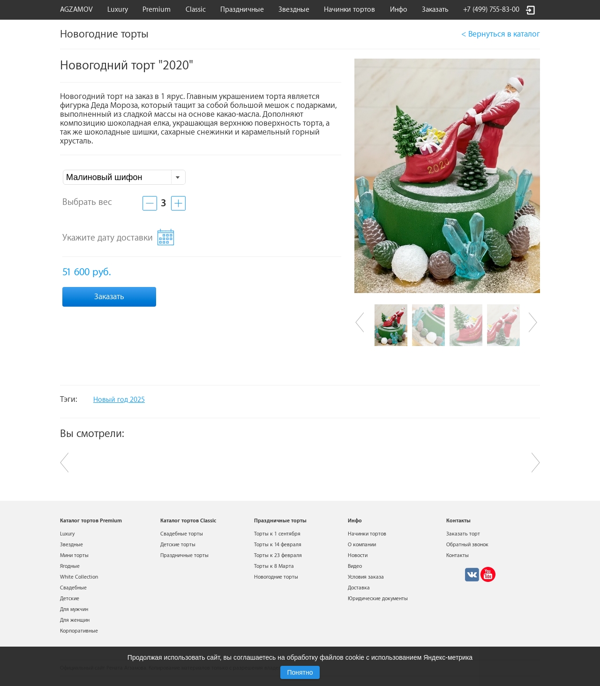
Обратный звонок (467, 545)
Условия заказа (366, 577)
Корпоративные (79, 631)
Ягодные (70, 566)
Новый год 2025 (119, 400)
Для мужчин (74, 609)
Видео (355, 566)
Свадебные (73, 588)
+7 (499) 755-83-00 (491, 10)
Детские (69, 599)
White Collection (79, 577)
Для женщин (75, 620)
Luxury (117, 10)
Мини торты (74, 555)
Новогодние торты (276, 577)
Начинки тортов (349, 10)
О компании (362, 545)
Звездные (293, 10)
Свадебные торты (181, 534)
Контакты (457, 555)
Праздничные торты (184, 555)
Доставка (359, 588)
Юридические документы (378, 599)
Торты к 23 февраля (278, 555)
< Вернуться (500, 34)
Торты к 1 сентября (277, 534)
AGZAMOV (76, 10)
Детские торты (177, 545)
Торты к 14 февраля (277, 545)
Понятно (300, 672)
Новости (358, 555)
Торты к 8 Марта (274, 566)
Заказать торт (463, 534)
